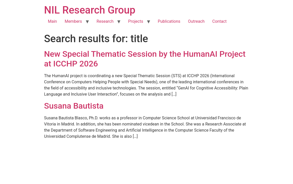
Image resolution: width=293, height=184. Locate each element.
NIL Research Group (89, 10)
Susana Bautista (73, 106)
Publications (169, 21)
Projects (135, 21)
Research (105, 21)
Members (73, 21)
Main (52, 21)
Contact (219, 21)
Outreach (196, 21)
